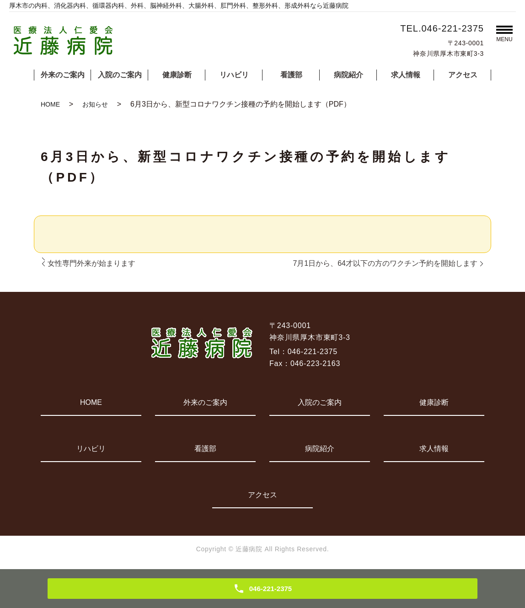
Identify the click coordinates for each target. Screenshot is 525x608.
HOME (50, 104)
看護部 (291, 75)
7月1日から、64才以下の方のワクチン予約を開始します (385, 263)
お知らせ (95, 104)
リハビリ (234, 75)
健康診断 (177, 75)
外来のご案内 (63, 75)
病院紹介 (348, 75)
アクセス (462, 75)
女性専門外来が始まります (91, 263)
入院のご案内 (120, 75)
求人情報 (405, 75)
